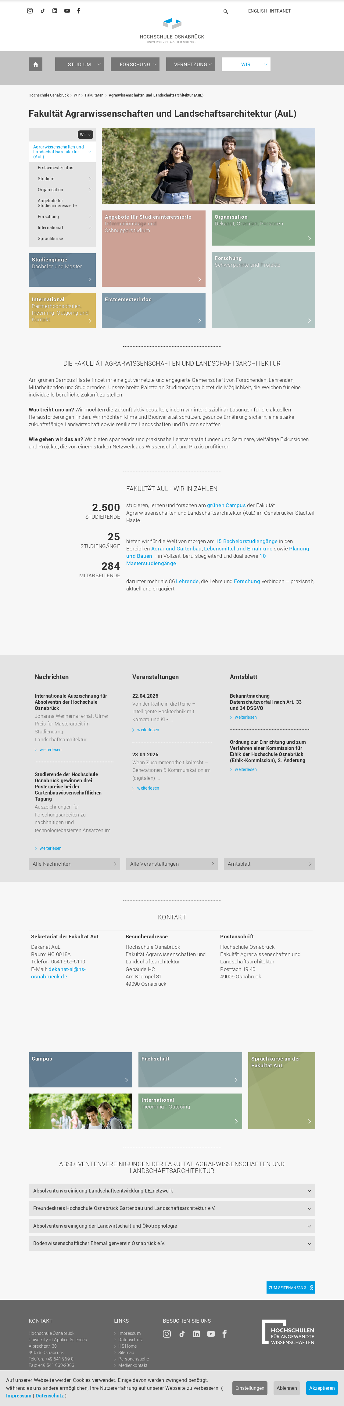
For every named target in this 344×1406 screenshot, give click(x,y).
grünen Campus (226, 505)
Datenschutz (50, 1395)
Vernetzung (190, 64)
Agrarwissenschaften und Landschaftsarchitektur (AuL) (156, 95)
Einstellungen (249, 1388)
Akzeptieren (322, 1388)
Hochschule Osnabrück (49, 95)
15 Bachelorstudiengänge (247, 541)
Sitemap (126, 1352)
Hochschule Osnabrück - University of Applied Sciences (172, 30)
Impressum (19, 1395)
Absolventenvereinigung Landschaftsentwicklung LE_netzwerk (103, 1190)
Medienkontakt (132, 1365)
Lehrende (187, 581)
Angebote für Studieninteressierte (57, 203)
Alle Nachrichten (52, 863)
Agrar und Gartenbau (176, 548)
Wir (246, 64)
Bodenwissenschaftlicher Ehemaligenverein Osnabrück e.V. (99, 1243)
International (50, 227)
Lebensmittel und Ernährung (238, 548)
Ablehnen (287, 1388)
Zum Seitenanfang (287, 1287)
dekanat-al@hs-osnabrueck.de (58, 973)
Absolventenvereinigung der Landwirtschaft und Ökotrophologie (105, 1225)
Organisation (50, 189)
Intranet (280, 11)
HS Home (127, 1346)
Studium (79, 64)
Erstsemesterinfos (55, 167)
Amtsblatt (239, 863)
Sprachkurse (50, 238)
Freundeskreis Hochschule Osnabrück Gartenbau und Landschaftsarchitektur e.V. (124, 1208)
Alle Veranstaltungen (154, 863)
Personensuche (133, 1359)
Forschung (135, 64)
